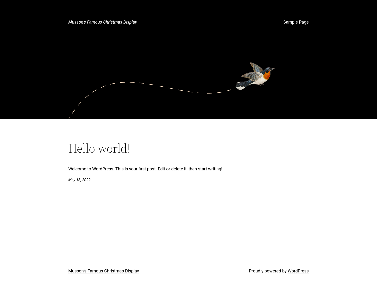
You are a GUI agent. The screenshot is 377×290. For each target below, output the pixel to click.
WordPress (298, 270)
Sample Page (296, 22)
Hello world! (99, 148)
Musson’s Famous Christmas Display (102, 22)
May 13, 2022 (79, 180)
